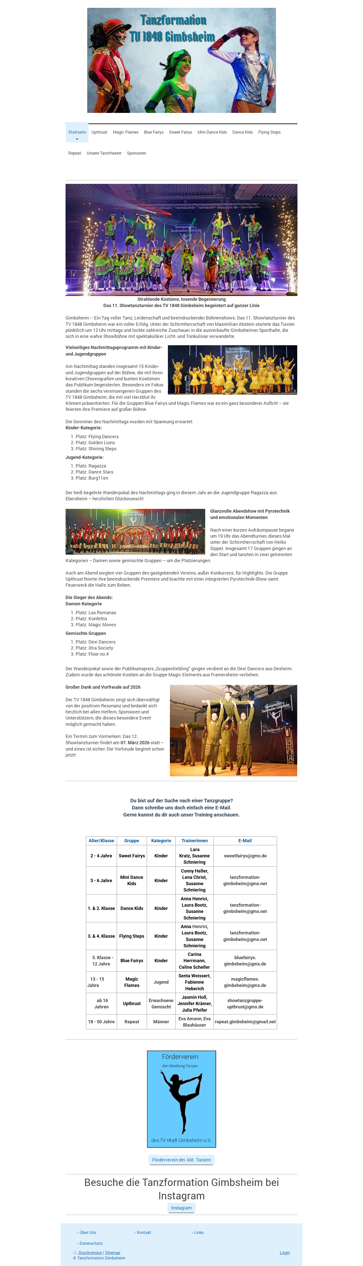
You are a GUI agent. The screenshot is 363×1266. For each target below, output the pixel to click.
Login (285, 1252)
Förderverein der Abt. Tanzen (181, 1160)
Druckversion (88, 1252)
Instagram (181, 1208)
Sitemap (112, 1252)
